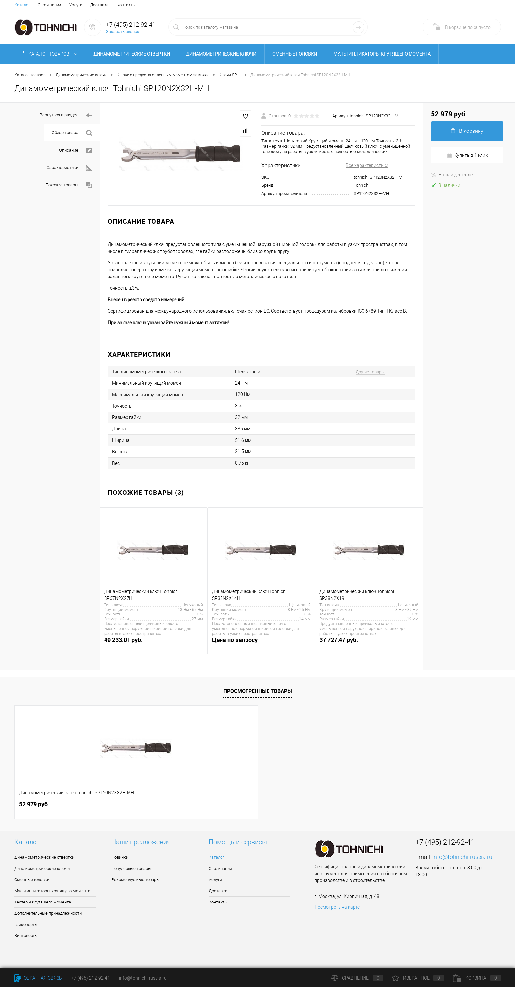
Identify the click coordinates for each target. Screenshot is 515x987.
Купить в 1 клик (467, 155)
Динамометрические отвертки (131, 54)
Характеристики (69, 168)
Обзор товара (72, 133)
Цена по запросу (261, 644)
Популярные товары (131, 868)
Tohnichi (361, 185)
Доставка (99, 4)
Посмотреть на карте (337, 907)
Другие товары (370, 371)
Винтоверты (26, 935)
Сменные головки (294, 54)
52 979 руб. (34, 804)
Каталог (22, 4)
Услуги (75, 4)
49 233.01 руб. (153, 644)
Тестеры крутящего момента (42, 902)
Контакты (126, 4)
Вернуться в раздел (66, 115)
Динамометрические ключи (221, 54)
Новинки (119, 857)
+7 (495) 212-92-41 (130, 24)
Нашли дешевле (452, 174)
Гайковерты (25, 924)
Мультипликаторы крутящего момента (382, 54)
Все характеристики (367, 165)
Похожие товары (68, 185)
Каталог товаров (47, 54)
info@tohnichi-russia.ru (462, 857)
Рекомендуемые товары (135, 879)
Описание (75, 150)
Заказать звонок (122, 31)
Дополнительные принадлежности (48, 913)
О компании (49, 4)
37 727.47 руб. (368, 644)
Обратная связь (38, 978)
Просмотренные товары (257, 691)
